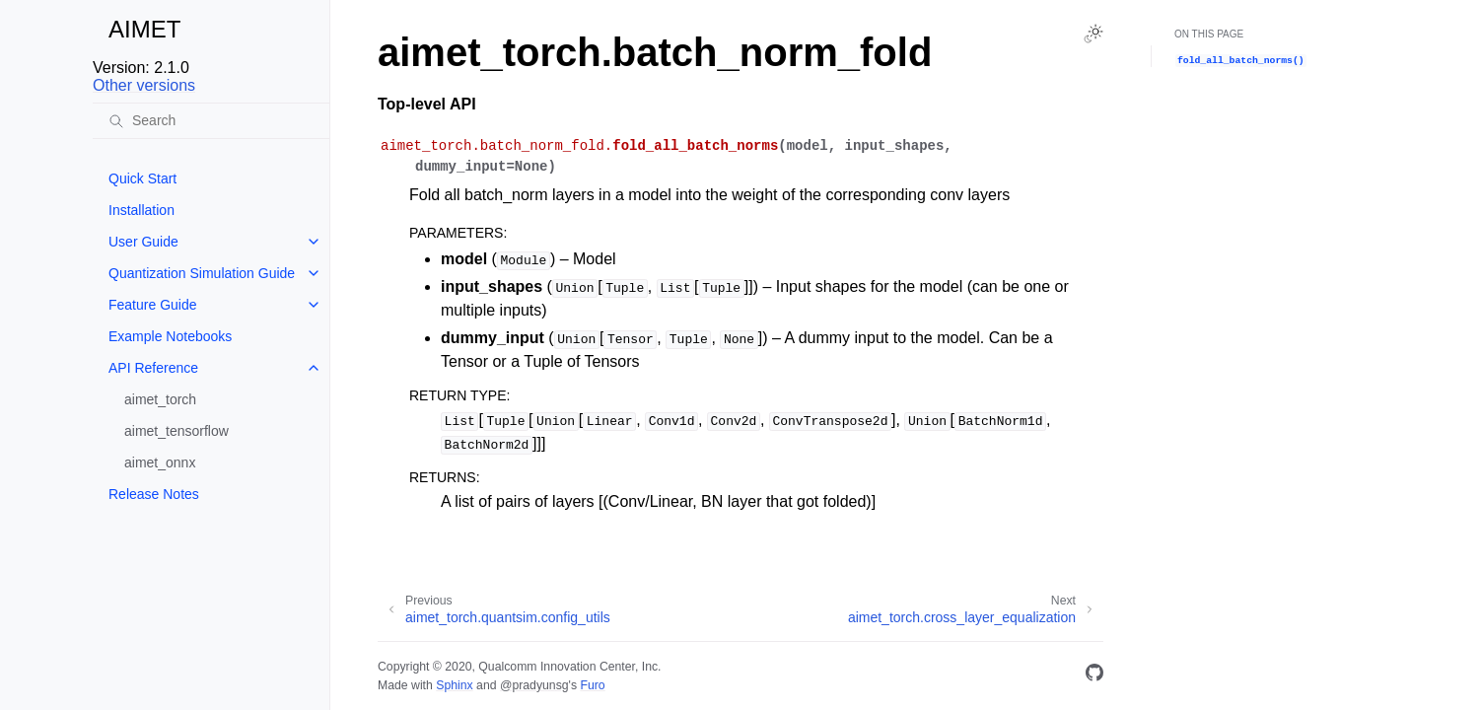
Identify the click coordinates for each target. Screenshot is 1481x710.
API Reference (153, 368)
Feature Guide (152, 305)
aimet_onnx (159, 462)
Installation (141, 210)
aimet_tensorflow (176, 431)
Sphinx (454, 685)
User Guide (143, 241)
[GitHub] (1094, 676)
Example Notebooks (170, 336)
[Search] (211, 120)
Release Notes (153, 494)
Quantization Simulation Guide (201, 273)
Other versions (144, 85)
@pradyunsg (534, 685)
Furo (592, 685)
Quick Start (142, 178)
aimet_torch (160, 399)
